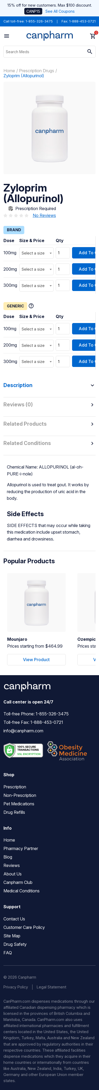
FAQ (7, 952)
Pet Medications (18, 803)
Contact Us (14, 918)
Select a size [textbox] (33, 253)
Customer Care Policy (24, 927)
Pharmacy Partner (20, 848)
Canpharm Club (17, 882)
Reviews (11, 865)
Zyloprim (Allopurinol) (23, 75)
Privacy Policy (15, 987)
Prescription (14, 786)
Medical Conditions (21, 890)
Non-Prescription (19, 795)
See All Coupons (60, 11)
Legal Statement (51, 987)
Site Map (11, 935)
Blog (7, 857)
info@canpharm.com (23, 730)
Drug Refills (14, 812)
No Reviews (44, 215)
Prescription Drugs (36, 70)
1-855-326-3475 (39, 21)
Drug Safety (15, 944)
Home (9, 70)
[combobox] (36, 253)
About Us (12, 873)
